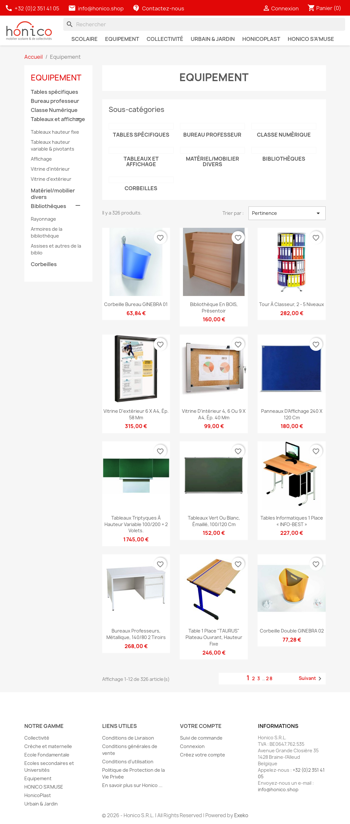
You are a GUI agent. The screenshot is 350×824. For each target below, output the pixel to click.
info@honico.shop (101, 8)
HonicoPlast (37, 795)
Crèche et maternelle (48, 746)
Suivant (311, 679)
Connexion (192, 746)
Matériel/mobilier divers (53, 194)
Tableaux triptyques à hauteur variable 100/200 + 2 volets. (136, 524)
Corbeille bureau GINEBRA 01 (136, 304)
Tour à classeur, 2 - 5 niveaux (291, 304)
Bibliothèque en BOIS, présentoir (214, 307)
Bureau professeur (55, 101)
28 (269, 678)
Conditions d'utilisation (127, 761)
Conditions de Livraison (128, 738)
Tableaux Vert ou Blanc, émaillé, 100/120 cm (214, 521)
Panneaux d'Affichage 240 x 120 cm (291, 414)
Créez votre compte (202, 755)
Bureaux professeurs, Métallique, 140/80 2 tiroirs (136, 634)
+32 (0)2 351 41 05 (32, 8)
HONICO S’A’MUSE (43, 787)
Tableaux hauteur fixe (55, 132)
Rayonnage (43, 219)
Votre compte (201, 726)
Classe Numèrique (54, 110)
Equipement (56, 77)
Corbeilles (44, 264)
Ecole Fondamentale (46, 755)
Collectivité (36, 738)
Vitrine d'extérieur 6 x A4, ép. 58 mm (136, 414)
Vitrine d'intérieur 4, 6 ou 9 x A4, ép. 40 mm (214, 414)
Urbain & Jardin (41, 804)
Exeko (241, 815)
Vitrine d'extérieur (51, 179)
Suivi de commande (201, 738)
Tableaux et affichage (58, 119)
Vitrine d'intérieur (50, 169)
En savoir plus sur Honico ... (132, 785)
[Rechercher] (204, 24)
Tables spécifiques (54, 92)
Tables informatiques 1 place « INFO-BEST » (291, 521)
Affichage (41, 159)
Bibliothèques (48, 206)
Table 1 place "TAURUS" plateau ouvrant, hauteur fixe (214, 637)
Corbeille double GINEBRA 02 (292, 631)
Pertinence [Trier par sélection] (287, 213)
